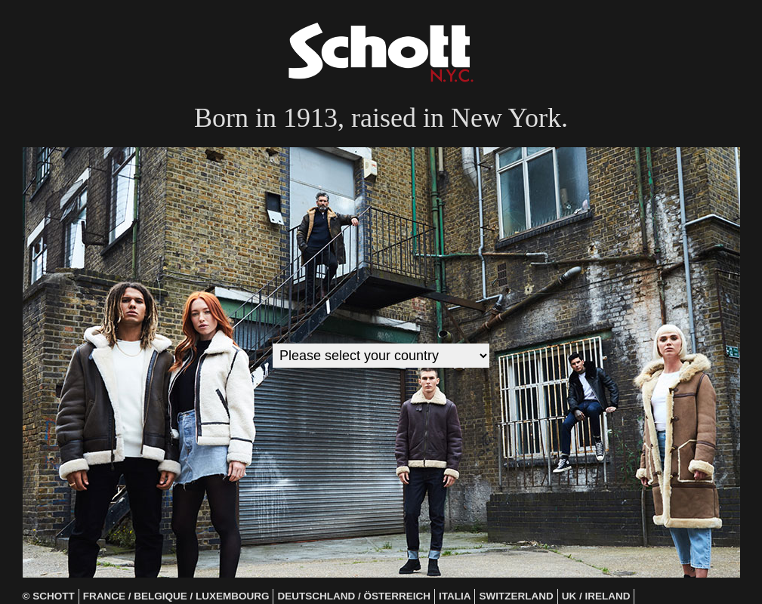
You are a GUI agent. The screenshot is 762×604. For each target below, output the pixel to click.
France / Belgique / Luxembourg (176, 596)
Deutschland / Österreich (353, 596)
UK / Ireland (596, 596)
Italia (455, 596)
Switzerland (516, 596)
